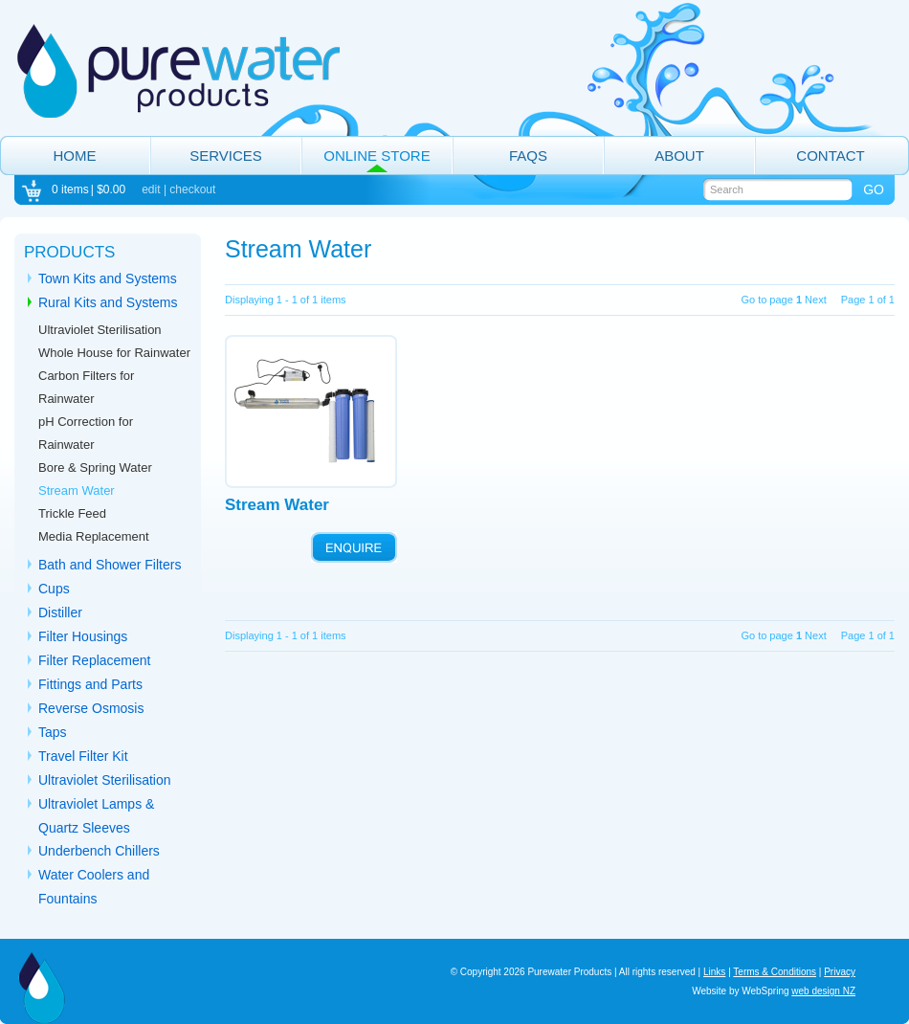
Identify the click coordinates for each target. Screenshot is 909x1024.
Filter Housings (82, 636)
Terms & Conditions (774, 972)
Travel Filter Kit (83, 756)
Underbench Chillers (99, 850)
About (679, 155)
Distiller (60, 612)
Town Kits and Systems (107, 278)
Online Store (376, 155)
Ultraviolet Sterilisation (100, 330)
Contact (830, 155)
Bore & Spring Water (95, 467)
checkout (192, 189)
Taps (52, 732)
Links (714, 972)
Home (75, 155)
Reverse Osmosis (91, 708)
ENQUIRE (354, 547)
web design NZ (823, 991)
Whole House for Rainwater (114, 352)
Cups (54, 588)
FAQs (528, 155)
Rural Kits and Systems (108, 302)
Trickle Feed (72, 513)
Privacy (839, 972)
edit (151, 189)
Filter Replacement (94, 660)
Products (69, 252)
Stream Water (76, 490)
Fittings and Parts (90, 684)
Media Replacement (93, 536)
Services (225, 155)
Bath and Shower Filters (109, 564)
